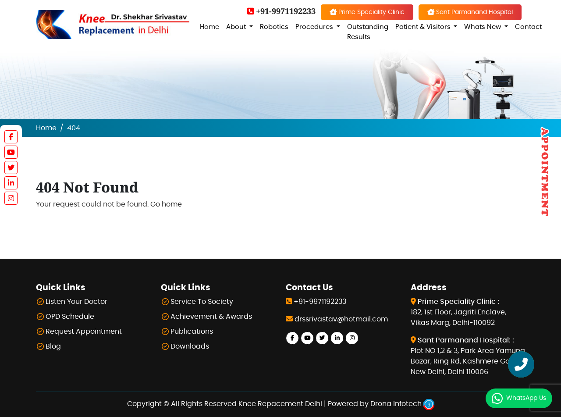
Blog (53, 346)
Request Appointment (84, 331)
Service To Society (201, 301)
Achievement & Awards (211, 316)
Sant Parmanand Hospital (470, 12)
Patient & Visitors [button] (423, 27)
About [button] (237, 27)
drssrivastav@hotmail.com (341, 319)
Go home (166, 204)
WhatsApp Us (526, 398)
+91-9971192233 (281, 11)
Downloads (189, 346)
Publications (191, 331)
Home (209, 27)
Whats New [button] (483, 27)
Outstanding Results (367, 32)
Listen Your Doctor (76, 301)
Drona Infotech (402, 403)
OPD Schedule (70, 316)
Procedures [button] (315, 27)
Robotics (274, 27)
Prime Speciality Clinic (367, 12)
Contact (528, 27)
